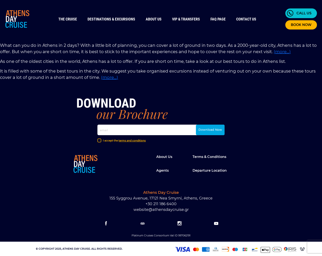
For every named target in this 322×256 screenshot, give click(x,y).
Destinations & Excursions (111, 19)
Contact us (246, 19)
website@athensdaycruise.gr (161, 209)
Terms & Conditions (209, 157)
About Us (154, 19)
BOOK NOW (301, 25)
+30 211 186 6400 (161, 204)
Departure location (210, 170)
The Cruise (67, 19)
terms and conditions (132, 140)
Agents (162, 170)
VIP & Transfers (186, 19)
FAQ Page (218, 19)
